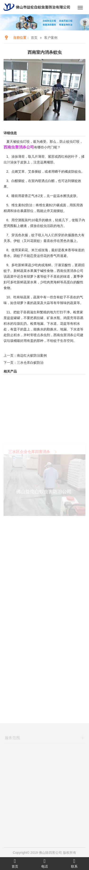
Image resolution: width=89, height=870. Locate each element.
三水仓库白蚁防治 (30, 362)
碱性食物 (46, 271)
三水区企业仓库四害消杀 (29, 466)
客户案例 (50, 37)
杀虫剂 (45, 335)
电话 (44, 863)
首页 (34, 37)
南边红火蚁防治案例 (32, 355)
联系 (74, 863)
